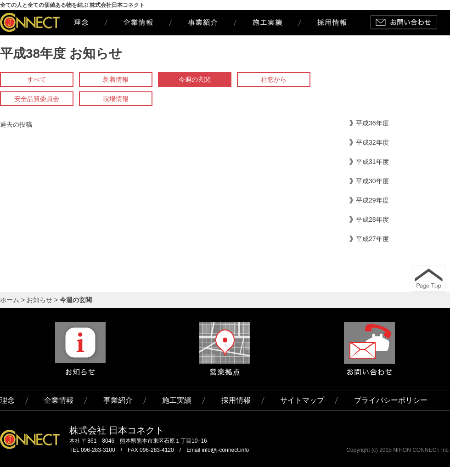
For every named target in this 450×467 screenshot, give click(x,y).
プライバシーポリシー (391, 400)
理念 (7, 400)
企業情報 (58, 400)
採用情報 (236, 400)
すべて (36, 79)
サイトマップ (302, 400)
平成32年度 (372, 142)
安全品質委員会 (36, 98)
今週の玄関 (195, 79)
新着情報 (116, 79)
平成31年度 (372, 161)
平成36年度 (372, 123)
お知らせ (39, 300)
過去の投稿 (16, 124)
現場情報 (116, 98)
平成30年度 (372, 181)
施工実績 (176, 400)
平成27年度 (372, 238)
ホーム (9, 300)
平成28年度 (372, 219)
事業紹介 (118, 400)
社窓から (274, 79)
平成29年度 (372, 200)
